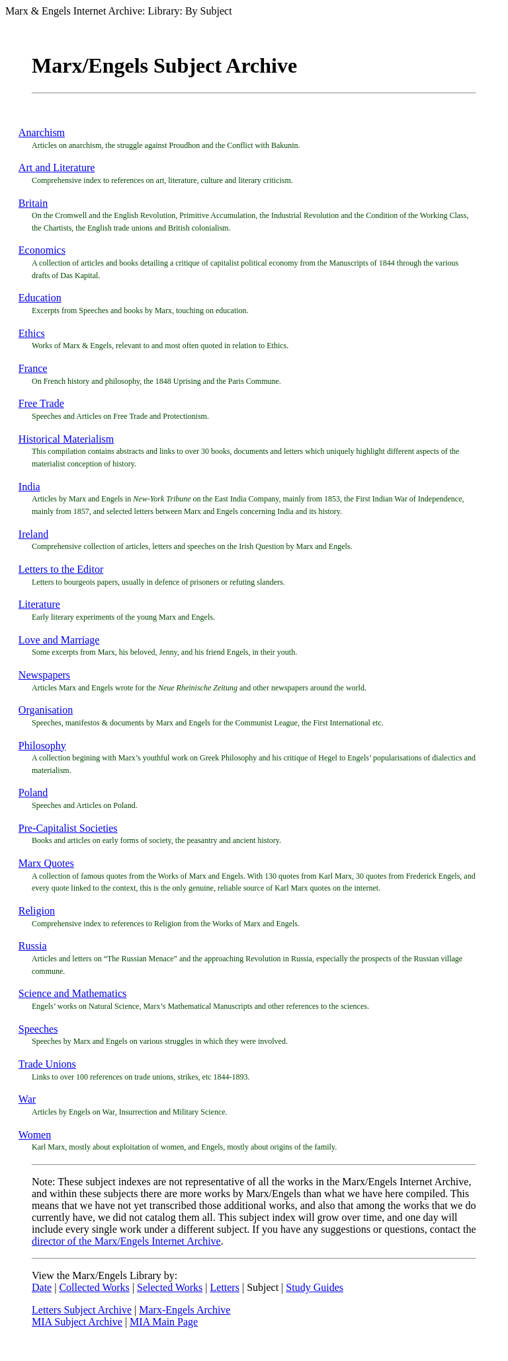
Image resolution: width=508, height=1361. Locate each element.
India (29, 486)
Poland (33, 792)
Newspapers (44, 674)
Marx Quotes (46, 863)
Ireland (33, 534)
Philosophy (42, 745)
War (27, 1099)
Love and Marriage (59, 639)
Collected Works (94, 1287)
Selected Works (169, 1287)
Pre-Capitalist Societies (68, 828)
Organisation (46, 710)
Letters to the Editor (61, 569)
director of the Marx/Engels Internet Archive (126, 1241)
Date (42, 1287)
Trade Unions (47, 1064)
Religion (37, 910)
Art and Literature (57, 167)
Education (40, 297)
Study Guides (314, 1287)
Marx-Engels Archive (184, 1309)
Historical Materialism (66, 439)
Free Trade (41, 403)
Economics (42, 250)
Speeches (38, 1029)
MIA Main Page (164, 1321)
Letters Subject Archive (82, 1309)
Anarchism (42, 132)
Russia (33, 945)
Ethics (32, 333)
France (33, 368)
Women (35, 1134)
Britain (33, 203)
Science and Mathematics (73, 993)
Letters (224, 1287)
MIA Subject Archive (77, 1321)
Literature (39, 604)
